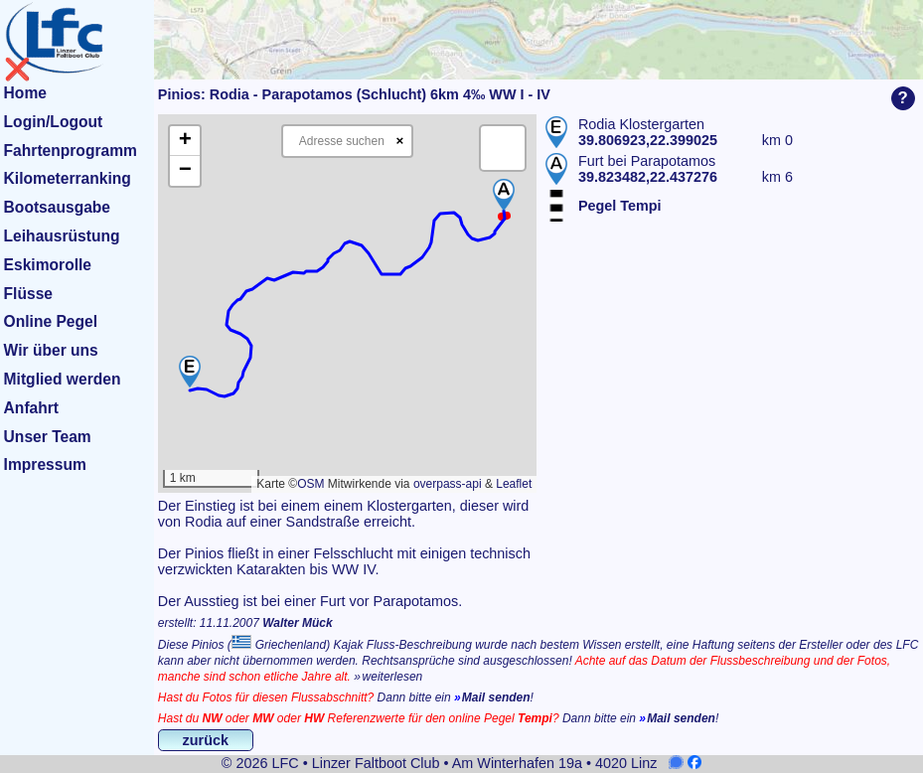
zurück (206, 740)
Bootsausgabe (57, 207)
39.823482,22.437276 (647, 177)
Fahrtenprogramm (70, 150)
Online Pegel (50, 321)
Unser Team (47, 436)
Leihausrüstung (62, 236)
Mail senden (496, 697)
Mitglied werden (62, 379)
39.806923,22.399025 (647, 140)
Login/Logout (53, 121)
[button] (190, 371)
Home (25, 92)
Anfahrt (31, 407)
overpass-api (447, 484)
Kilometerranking (67, 178)
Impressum (45, 464)
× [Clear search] (400, 140)
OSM (310, 484)
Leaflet (514, 484)
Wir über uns (51, 350)
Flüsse (28, 293)
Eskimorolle (47, 264)
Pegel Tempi (620, 206)
